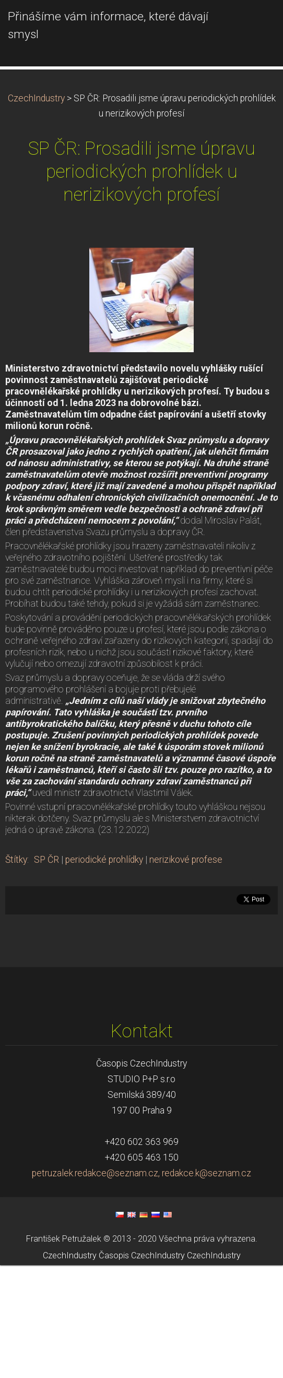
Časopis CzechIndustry (142, 1369)
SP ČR (46, 972)
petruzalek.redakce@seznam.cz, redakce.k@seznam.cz (141, 1286)
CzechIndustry (36, 211)
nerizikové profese (185, 972)
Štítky (16, 972)
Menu (254, 23)
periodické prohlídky (104, 972)
